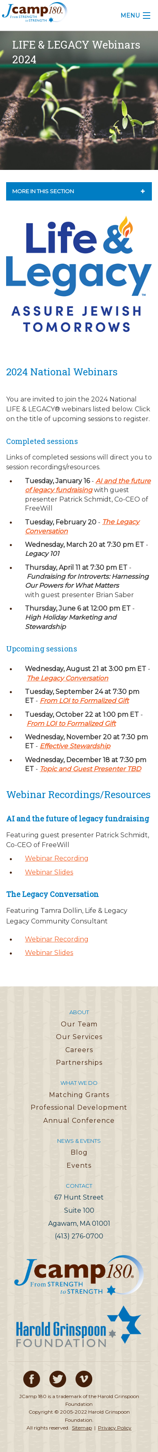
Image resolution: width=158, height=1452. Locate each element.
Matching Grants (79, 1095)
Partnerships (79, 1062)
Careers (79, 1050)
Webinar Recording (57, 858)
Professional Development (79, 1107)
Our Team (79, 1024)
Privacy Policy (114, 1428)
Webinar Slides (49, 872)
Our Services (79, 1037)
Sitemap (82, 1428)
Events (79, 1165)
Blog (79, 1152)
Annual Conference (79, 1120)
